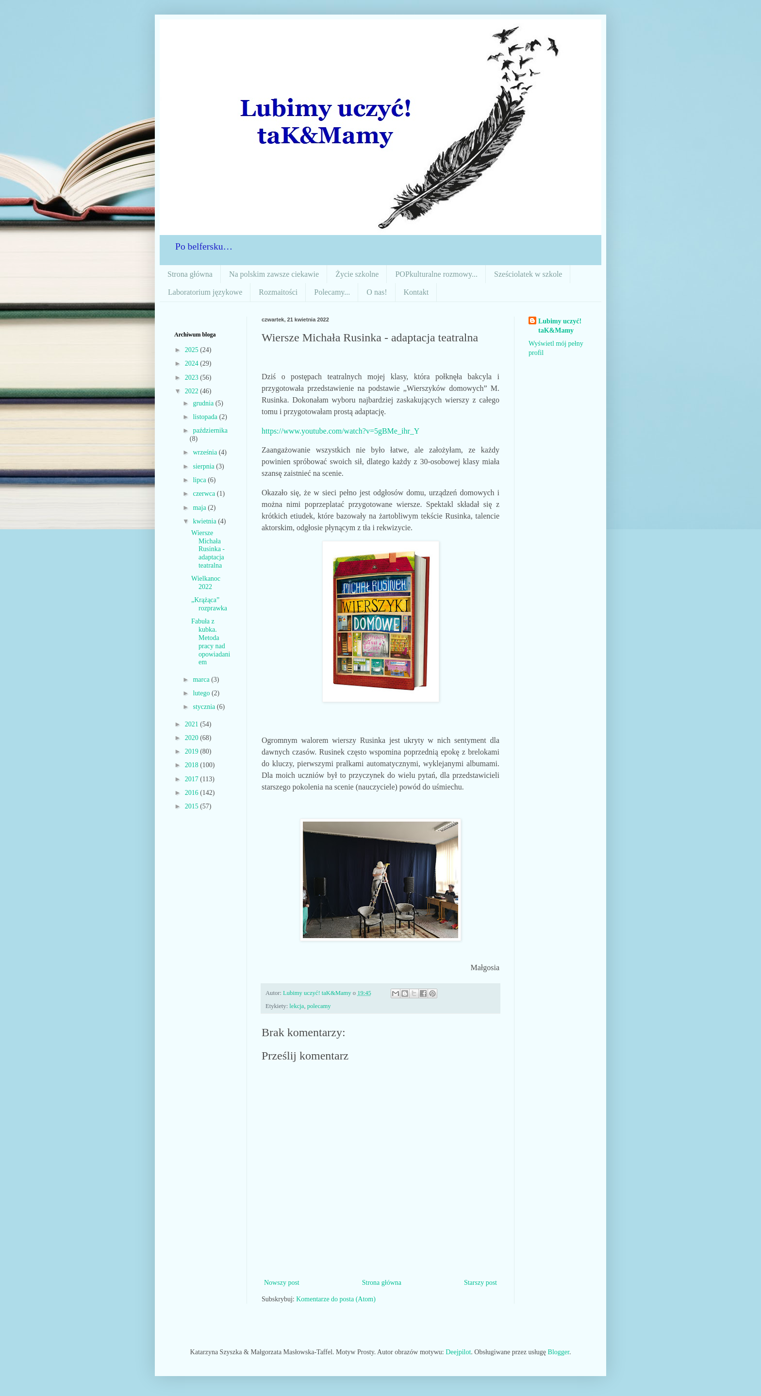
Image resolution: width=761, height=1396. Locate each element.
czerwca (204, 493)
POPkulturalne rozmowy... (436, 274)
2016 (192, 792)
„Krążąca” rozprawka (209, 604)
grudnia (204, 403)
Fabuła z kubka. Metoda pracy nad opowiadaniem (210, 642)
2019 (192, 751)
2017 (192, 779)
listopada (206, 416)
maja (200, 507)
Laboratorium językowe (205, 292)
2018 (192, 765)
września (205, 452)
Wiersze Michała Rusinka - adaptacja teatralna (208, 549)
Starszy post (480, 1282)
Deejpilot (458, 1352)
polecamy (319, 1006)
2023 (192, 377)
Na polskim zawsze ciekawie (274, 274)
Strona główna (190, 274)
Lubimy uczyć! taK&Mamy (559, 326)
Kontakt (416, 292)
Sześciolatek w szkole (528, 274)
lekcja (296, 1006)
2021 (192, 724)
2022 (192, 391)
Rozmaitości (278, 292)
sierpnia (204, 466)
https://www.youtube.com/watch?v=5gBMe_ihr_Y (340, 431)
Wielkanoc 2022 (205, 582)
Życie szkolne (357, 274)
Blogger (558, 1352)
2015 (192, 806)
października (210, 430)
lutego (202, 693)
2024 (192, 363)
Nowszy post (281, 1282)
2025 (192, 349)
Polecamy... (332, 292)
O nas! (376, 292)
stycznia (204, 706)
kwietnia (205, 521)
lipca (200, 480)
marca (202, 679)
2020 (192, 737)
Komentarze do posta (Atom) (336, 1299)
